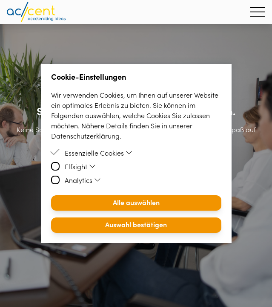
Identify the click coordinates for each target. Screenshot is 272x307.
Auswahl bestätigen (136, 224)
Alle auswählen (136, 202)
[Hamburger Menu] (257, 12)
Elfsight (80, 166)
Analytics (83, 180)
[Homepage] (36, 12)
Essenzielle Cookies (99, 152)
